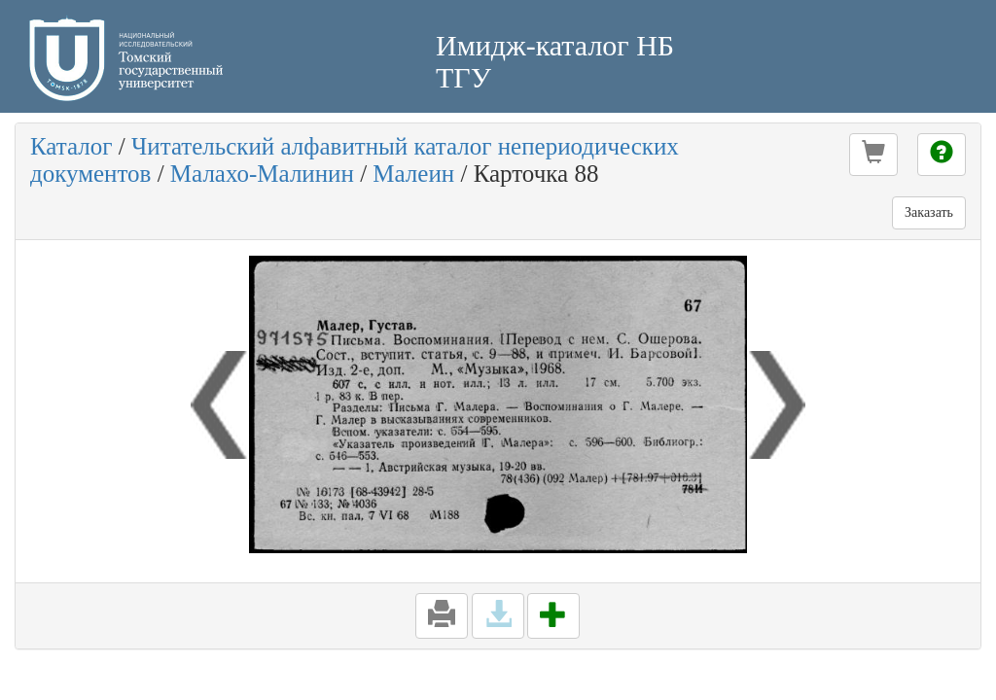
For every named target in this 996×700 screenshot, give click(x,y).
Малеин (413, 173)
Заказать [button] (929, 212)
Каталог (71, 146)
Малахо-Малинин (262, 173)
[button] (873, 154)
